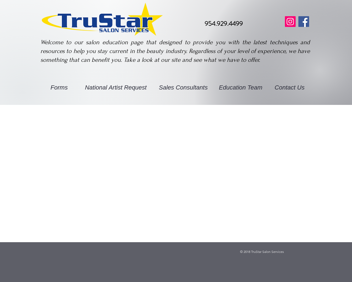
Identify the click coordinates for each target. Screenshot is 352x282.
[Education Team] (241, 87)
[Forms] (59, 87)
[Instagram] (290, 21)
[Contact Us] (289, 87)
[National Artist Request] (115, 87)
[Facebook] (303, 21)
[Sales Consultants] (183, 87)
